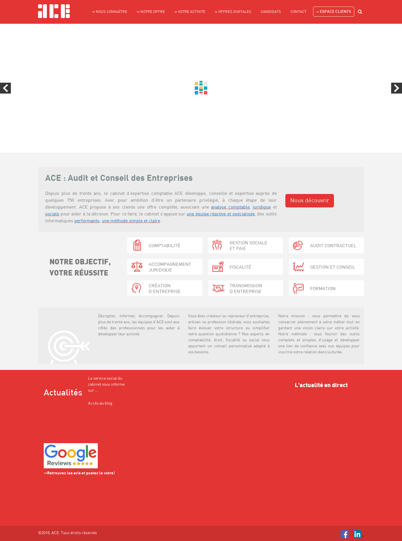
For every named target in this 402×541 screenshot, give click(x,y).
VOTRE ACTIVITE (189, 11)
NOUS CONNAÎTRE (109, 11)
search (361, 12)
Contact (298, 12)
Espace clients (333, 11)
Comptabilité (164, 246)
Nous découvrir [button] (309, 201)
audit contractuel (333, 246)
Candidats (271, 12)
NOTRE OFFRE (151, 11)
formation (323, 289)
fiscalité (240, 267)
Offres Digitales (233, 11)
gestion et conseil (332, 267)
